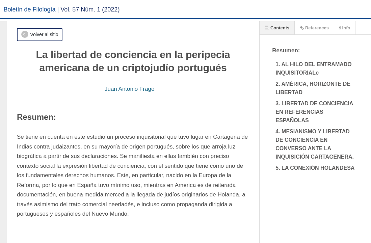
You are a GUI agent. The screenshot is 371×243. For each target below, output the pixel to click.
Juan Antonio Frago (129, 89)
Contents (277, 27)
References (314, 27)
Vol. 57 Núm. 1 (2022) (90, 9)
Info (344, 27)
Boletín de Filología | (31, 9)
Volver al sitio (44, 34)
